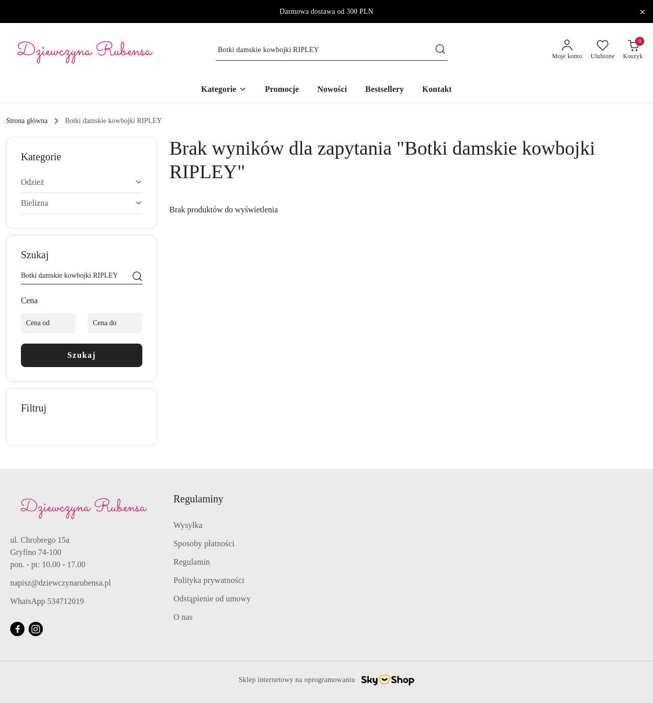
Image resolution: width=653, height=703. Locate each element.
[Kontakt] (437, 90)
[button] (223, 90)
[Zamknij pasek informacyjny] (642, 11)
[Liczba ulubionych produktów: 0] (603, 50)
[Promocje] (282, 90)
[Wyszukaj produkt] (331, 50)
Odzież (81, 182)
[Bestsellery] (384, 90)
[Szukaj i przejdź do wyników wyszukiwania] (440, 50)
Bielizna (81, 203)
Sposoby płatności (204, 543)
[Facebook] (17, 629)
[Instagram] (36, 629)
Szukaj (81, 355)
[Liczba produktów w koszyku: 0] (633, 50)
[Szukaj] (137, 277)
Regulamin (191, 561)
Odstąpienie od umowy (212, 598)
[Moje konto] (567, 50)
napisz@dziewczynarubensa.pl (60, 582)
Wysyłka (188, 525)
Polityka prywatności (208, 580)
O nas (183, 617)
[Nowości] (332, 90)
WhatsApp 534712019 (47, 601)
